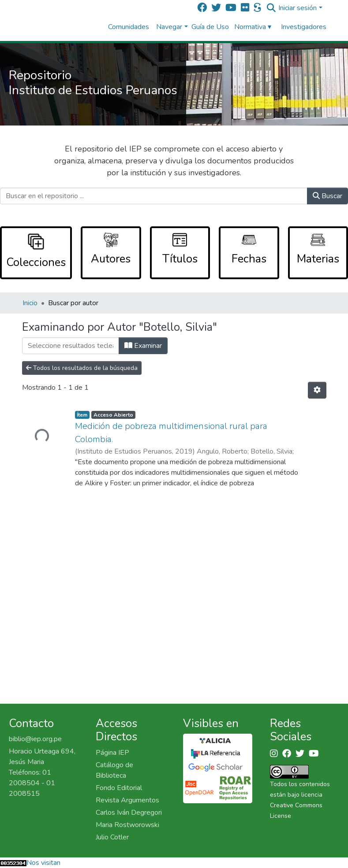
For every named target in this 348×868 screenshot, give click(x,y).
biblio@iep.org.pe (35, 739)
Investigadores (303, 27)
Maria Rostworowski (127, 825)
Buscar (327, 196)
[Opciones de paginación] (317, 390)
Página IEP (112, 752)
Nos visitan (43, 863)
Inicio (29, 303)
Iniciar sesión (297, 8)
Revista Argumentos (127, 800)
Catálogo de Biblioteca (114, 770)
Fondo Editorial (119, 788)
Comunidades (128, 27)
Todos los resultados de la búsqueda (82, 368)
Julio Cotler (112, 837)
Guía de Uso (210, 27)
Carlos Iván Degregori (129, 812)
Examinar (143, 346)
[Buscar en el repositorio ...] (153, 196)
